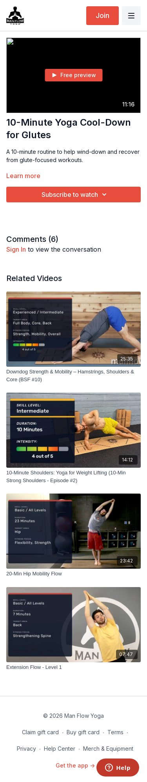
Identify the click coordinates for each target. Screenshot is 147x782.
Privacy (26, 748)
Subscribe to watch (75, 194)
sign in (16, 249)
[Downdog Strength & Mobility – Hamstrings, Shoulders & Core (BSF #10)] (73, 375)
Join (102, 15)
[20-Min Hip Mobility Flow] (73, 574)
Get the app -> (75, 765)
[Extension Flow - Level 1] (73, 667)
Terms (115, 732)
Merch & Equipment (108, 748)
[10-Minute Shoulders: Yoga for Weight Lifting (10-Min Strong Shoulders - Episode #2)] (73, 476)
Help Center (59, 748)
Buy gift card (83, 732)
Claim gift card (40, 732)
